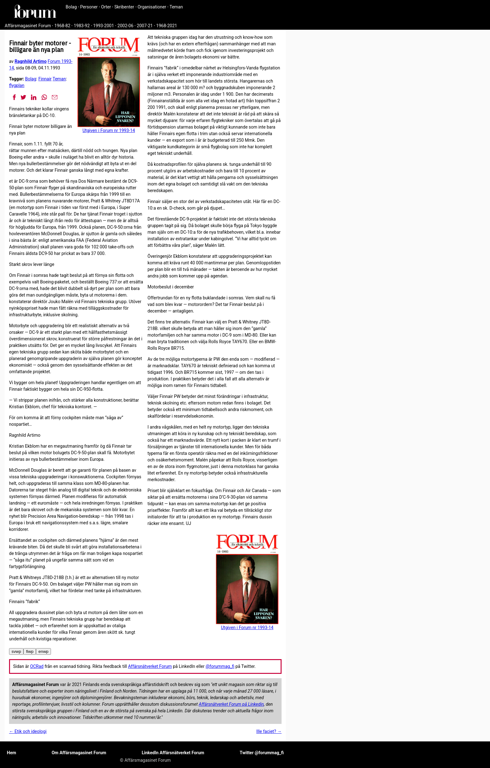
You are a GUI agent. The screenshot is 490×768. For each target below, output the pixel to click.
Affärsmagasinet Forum (28, 25)
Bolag (71, 6)
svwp (16, 651)
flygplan (16, 85)
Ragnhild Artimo (31, 61)
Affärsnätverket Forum (150, 666)
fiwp (29, 651)
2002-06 (125, 25)
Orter (106, 6)
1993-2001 (103, 25)
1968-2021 (166, 25)
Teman (176, 6)
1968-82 (62, 25)
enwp (43, 651)
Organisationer (152, 6)
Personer (89, 6)
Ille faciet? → (269, 731)
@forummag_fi (220, 666)
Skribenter (124, 6)
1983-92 (82, 25)
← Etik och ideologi (28, 731)
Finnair (45, 78)
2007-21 (145, 25)
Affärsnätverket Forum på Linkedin (231, 704)
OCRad (36, 666)
